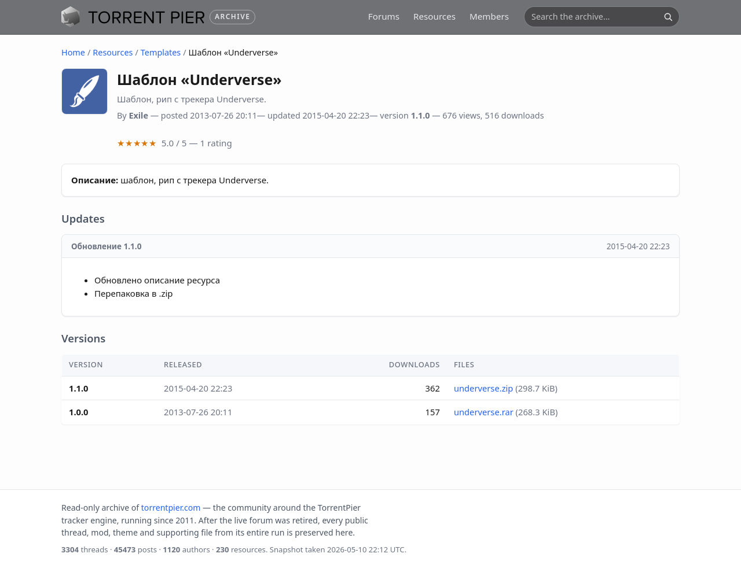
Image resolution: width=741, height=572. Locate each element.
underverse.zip (483, 388)
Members (489, 16)
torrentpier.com (171, 507)
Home (73, 52)
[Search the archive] (595, 17)
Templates (161, 52)
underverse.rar (483, 412)
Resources (434, 16)
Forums (383, 16)
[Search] (668, 16)
